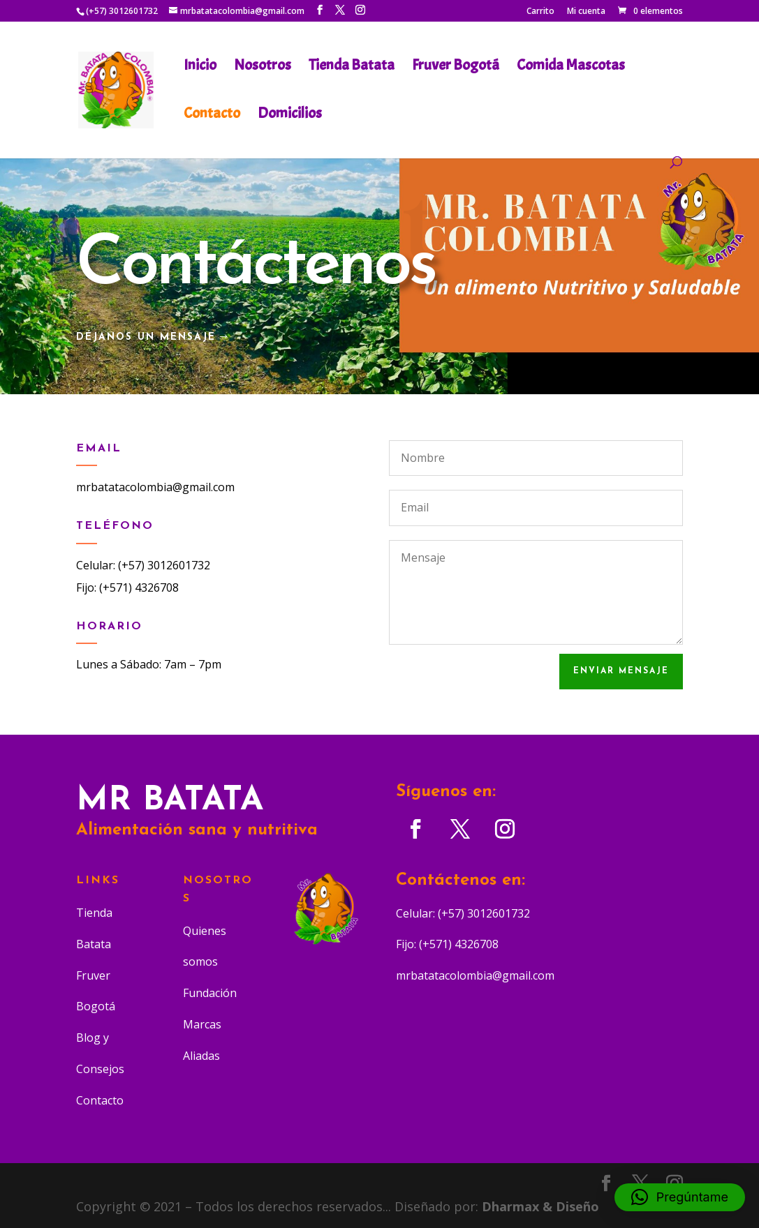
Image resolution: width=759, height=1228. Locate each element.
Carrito (540, 12)
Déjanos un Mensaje (146, 337)
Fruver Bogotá (455, 67)
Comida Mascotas (571, 67)
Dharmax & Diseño (540, 1206)
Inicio (200, 67)
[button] (679, 1197)
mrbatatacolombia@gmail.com (155, 487)
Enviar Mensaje (621, 671)
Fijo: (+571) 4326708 (127, 587)
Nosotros (262, 67)
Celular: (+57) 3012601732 (143, 565)
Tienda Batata (352, 67)
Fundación (210, 993)
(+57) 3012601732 (122, 11)
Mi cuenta (586, 12)
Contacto (212, 115)
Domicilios (290, 115)
